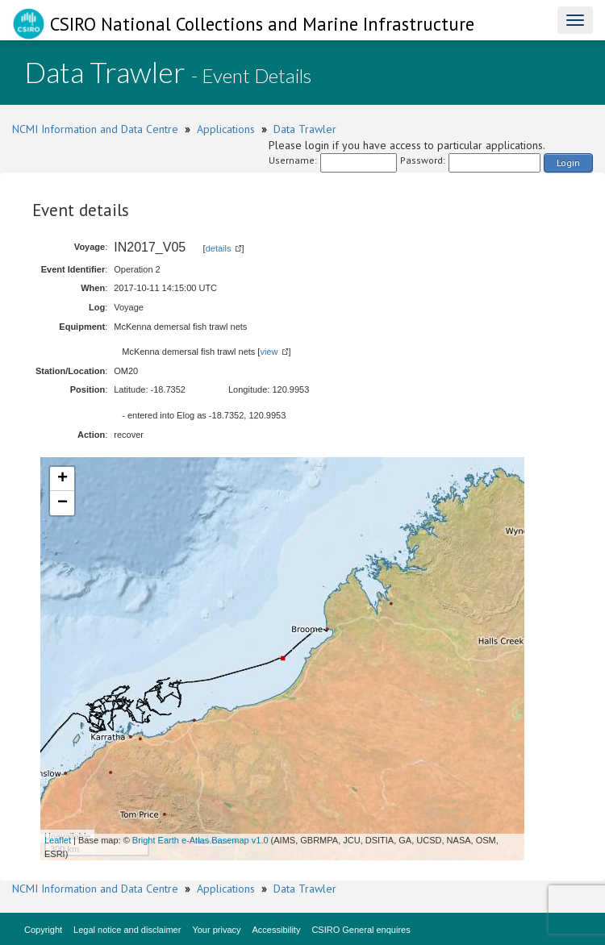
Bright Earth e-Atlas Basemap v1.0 (200, 840)
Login (568, 162)
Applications (226, 129)
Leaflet (57, 840)
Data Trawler (304, 129)
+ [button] (62, 479)
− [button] (62, 503)
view (268, 351)
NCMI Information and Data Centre (95, 129)
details (219, 248)
